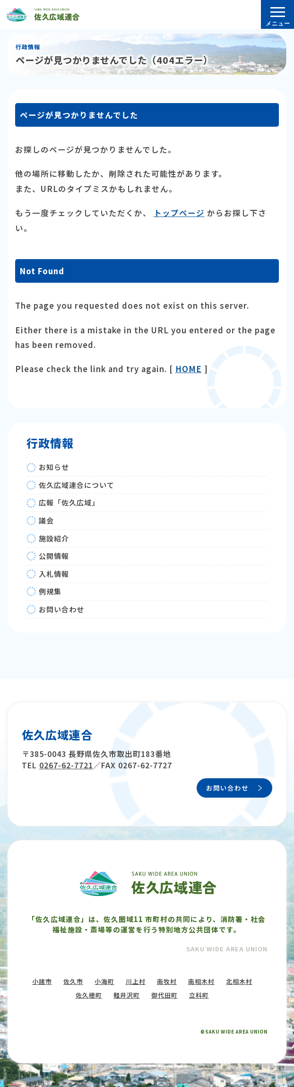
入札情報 (54, 574)
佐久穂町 (89, 995)
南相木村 (201, 981)
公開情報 (54, 556)
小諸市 (42, 981)
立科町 (199, 995)
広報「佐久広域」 (69, 502)
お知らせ (54, 467)
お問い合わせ (61, 609)
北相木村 (239, 981)
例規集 (50, 591)
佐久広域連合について (76, 485)
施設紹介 (54, 538)
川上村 (136, 981)
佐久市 (73, 981)
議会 (46, 520)
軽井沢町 (126, 995)
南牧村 (167, 981)
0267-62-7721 (66, 765)
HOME (188, 368)
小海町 (104, 981)
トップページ (179, 212)
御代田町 (164, 995)
